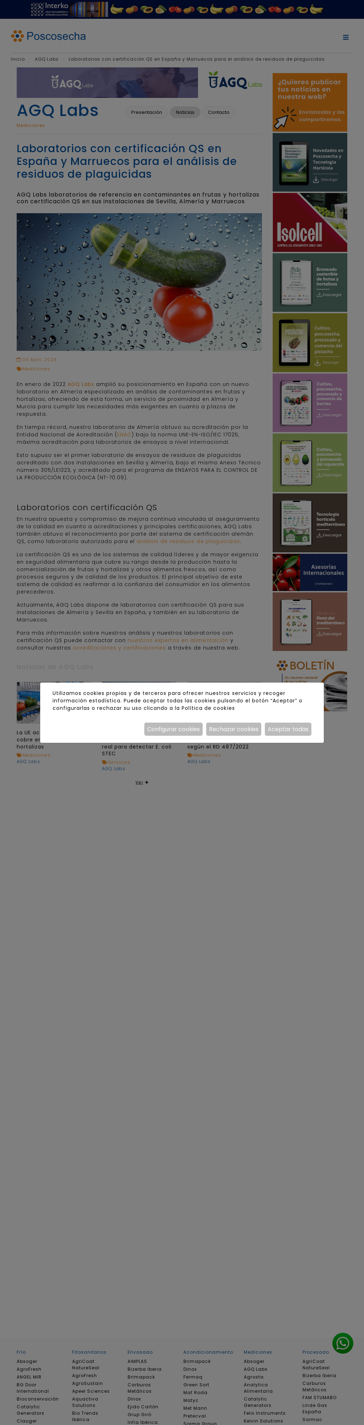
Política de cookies (208, 708)
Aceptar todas (288, 729)
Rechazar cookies (233, 729)
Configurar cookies (173, 729)
